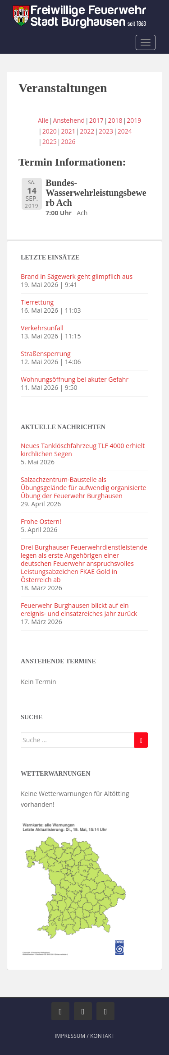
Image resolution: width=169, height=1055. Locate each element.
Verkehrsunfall (42, 328)
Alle (43, 120)
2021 (68, 131)
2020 (49, 131)
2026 (68, 141)
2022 (87, 131)
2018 (115, 120)
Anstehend (69, 120)
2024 (125, 131)
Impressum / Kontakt (84, 1036)
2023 (106, 131)
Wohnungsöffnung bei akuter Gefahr (74, 379)
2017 (96, 120)
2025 (49, 141)
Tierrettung (37, 302)
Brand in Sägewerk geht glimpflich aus (76, 276)
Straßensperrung (46, 353)
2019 (134, 120)
